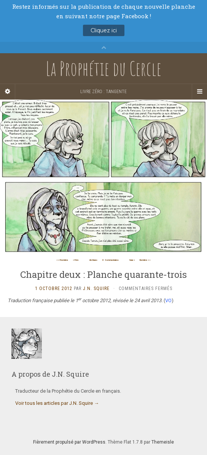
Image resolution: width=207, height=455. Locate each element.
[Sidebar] (7, 91)
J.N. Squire (96, 288)
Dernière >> (145, 260)
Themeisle (162, 442)
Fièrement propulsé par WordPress (69, 442)
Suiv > (132, 260)
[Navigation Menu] (199, 91)
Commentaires (110, 260)
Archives (93, 260)
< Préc (76, 260)
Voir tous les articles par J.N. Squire (57, 403)
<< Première (62, 260)
